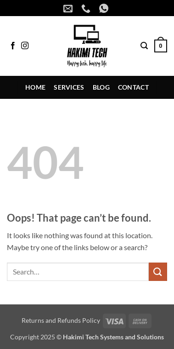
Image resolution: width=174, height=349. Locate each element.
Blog (101, 87)
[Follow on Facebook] (13, 46)
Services (69, 87)
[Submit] (158, 271)
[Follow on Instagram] (24, 46)
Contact (133, 87)
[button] (144, 46)
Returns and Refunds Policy (61, 320)
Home (35, 87)
